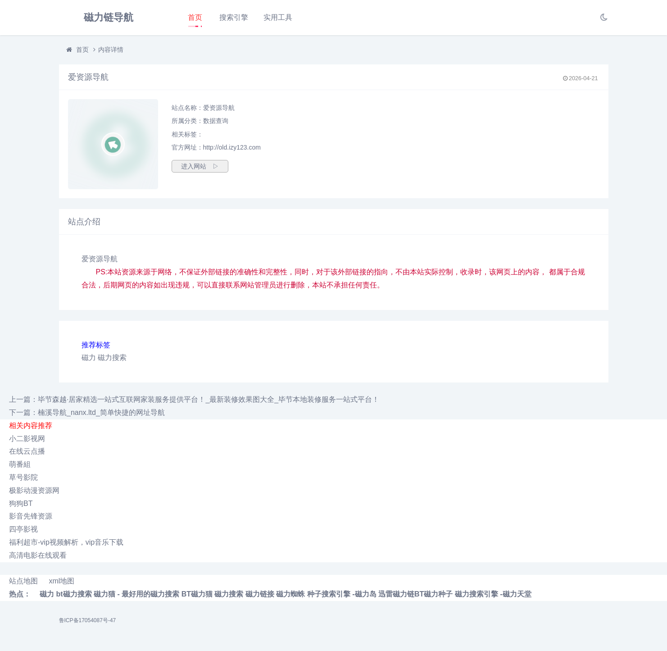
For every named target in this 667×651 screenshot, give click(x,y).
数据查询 (215, 120)
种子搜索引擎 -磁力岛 (342, 594)
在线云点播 (27, 451)
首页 (195, 17)
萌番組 (20, 464)
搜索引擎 (233, 17)
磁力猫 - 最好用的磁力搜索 (136, 594)
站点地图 (23, 581)
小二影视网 (27, 438)
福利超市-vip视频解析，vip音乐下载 (66, 542)
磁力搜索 (112, 357)
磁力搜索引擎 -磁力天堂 (493, 594)
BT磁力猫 (197, 594)
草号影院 (23, 477)
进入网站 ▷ (200, 166)
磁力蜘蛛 (290, 594)
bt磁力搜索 (73, 594)
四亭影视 (23, 529)
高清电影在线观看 (38, 555)
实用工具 (277, 17)
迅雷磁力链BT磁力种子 (415, 594)
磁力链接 (259, 594)
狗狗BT (20, 503)
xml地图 (61, 581)
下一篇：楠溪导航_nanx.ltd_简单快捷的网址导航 (87, 412)
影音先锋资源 (30, 516)
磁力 (89, 357)
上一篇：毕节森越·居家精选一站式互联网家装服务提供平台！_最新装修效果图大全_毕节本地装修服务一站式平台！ (194, 399)
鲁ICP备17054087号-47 (87, 620)
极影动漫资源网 (34, 490)
